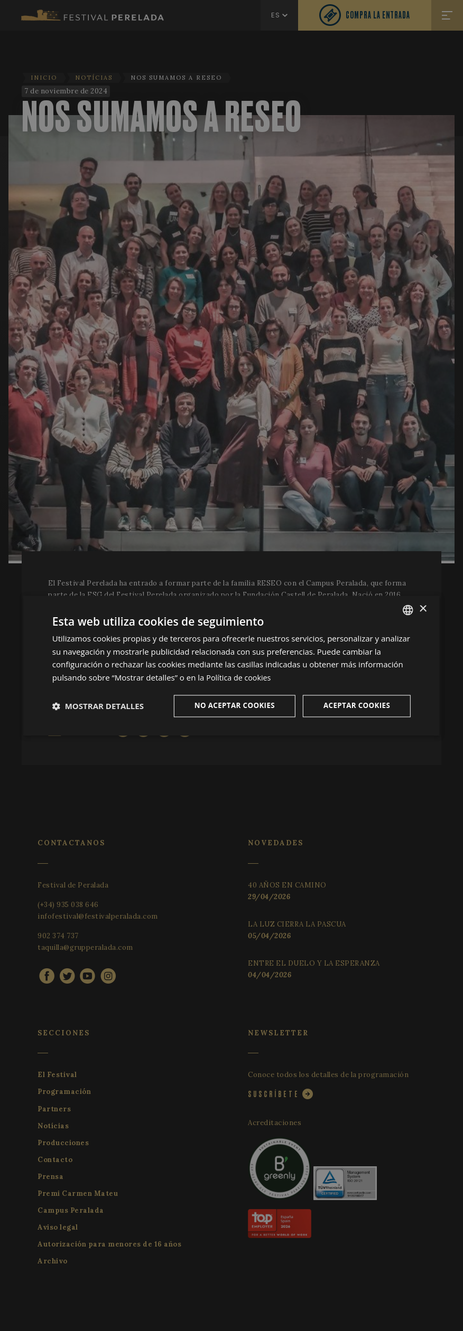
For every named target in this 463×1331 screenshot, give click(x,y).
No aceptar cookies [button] (229, 706)
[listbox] (408, 609)
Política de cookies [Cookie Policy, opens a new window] (240, 677)
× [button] (423, 608)
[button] (98, 706)
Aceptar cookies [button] (355, 706)
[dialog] (231, 665)
